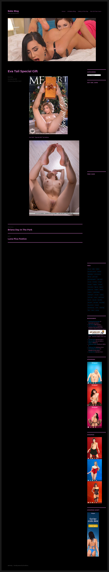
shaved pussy (91, 307)
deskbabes (90, 274)
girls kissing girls (92, 279)
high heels (99, 279)
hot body (94, 281)
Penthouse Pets (92, 347)
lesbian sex (90, 289)
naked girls (90, 294)
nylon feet (90, 297)
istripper (100, 284)
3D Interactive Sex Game (94, 321)
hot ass (89, 281)
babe (93, 269)
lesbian (101, 287)
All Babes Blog (71, 11)
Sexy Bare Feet (91, 352)
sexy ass (94, 299)
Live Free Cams (91, 339)
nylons (95, 297)
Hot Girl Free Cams (95, 11)
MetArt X (90, 342)
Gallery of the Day (83, 11)
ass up (89, 269)
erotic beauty (97, 274)
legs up (96, 287)
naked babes (96, 292)
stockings (102, 307)
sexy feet (100, 299)
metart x (90, 292)
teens (92, 310)
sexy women (91, 305)
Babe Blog (13, 11)
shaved (97, 305)
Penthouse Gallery (92, 344)
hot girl (100, 281)
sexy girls (90, 302)
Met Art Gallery (91, 341)
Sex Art (89, 299)
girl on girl (95, 276)
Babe (16, 81)
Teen (89, 310)
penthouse (101, 297)
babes (97, 269)
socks (97, 307)
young (97, 310)
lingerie (96, 289)
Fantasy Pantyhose (92, 326)
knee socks (90, 287)
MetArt (19, 81)
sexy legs (96, 302)
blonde (99, 271)
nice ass (96, 294)
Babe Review (91, 324)
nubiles (101, 294)
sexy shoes (101, 302)
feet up (89, 276)
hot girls (90, 284)
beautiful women (92, 271)
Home (63, 11)
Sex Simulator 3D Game (93, 349)
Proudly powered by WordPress (21, 565)
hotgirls (95, 284)
